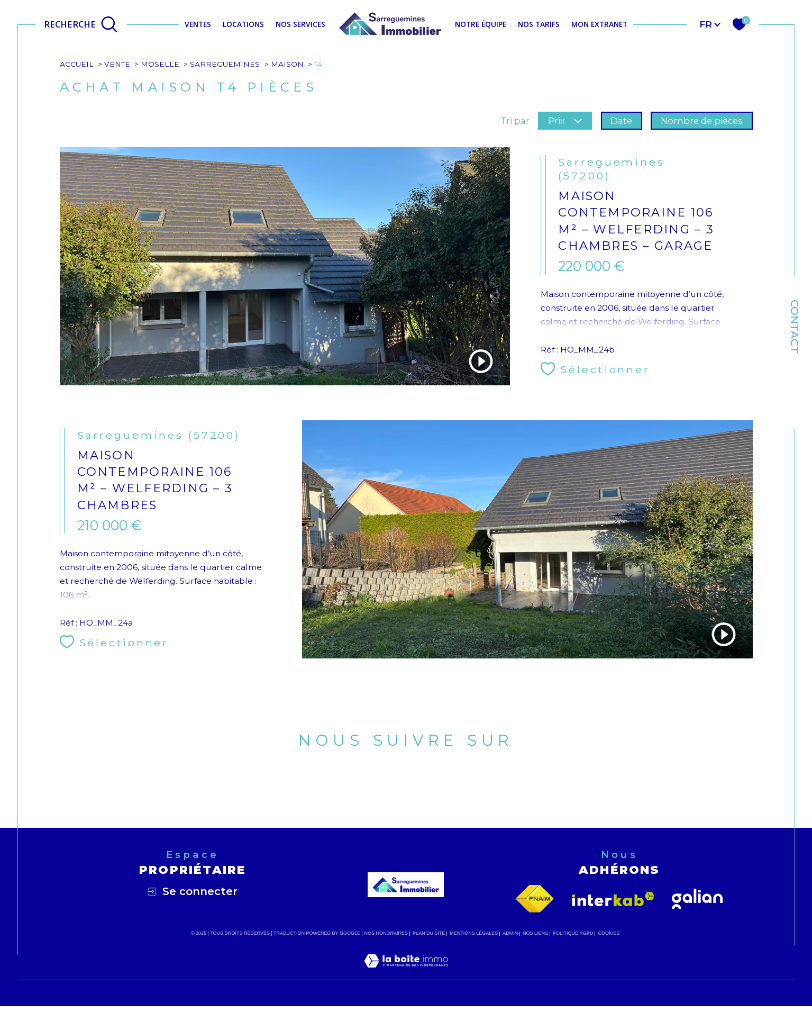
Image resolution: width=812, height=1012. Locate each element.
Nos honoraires (386, 935)
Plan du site (429, 935)
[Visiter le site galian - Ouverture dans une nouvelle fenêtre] (697, 901)
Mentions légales (474, 935)
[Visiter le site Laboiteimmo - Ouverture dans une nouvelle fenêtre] (406, 976)
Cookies (608, 935)
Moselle (160, 64)
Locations (243, 24)
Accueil (77, 64)
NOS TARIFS (539, 24)
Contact (794, 327)
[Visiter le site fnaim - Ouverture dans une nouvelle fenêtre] (535, 901)
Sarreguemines (225, 64)
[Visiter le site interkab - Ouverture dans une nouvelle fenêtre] (613, 901)
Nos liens (535, 935)
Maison (288, 64)
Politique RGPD (573, 935)
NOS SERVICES (300, 24)
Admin (510, 935)
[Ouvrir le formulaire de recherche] (81, 24)
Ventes (198, 24)
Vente (118, 64)
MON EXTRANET (599, 24)
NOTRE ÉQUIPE (480, 24)
